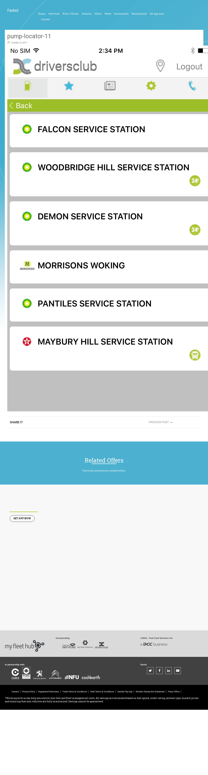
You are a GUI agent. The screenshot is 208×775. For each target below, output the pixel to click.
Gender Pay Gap (125, 691)
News (108, 13)
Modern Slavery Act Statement (150, 691)
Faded (12, 10)
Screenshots (121, 13)
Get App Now (22, 518)
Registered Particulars (48, 691)
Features (87, 13)
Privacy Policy (28, 691)
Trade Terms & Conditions (74, 691)
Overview (54, 13)
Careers (15, 691)
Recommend (139, 13)
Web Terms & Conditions (102, 691)
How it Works (71, 13)
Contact (45, 19)
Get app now (157, 13)
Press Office (174, 691)
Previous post (162, 422)
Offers (98, 13)
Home (42, 13)
